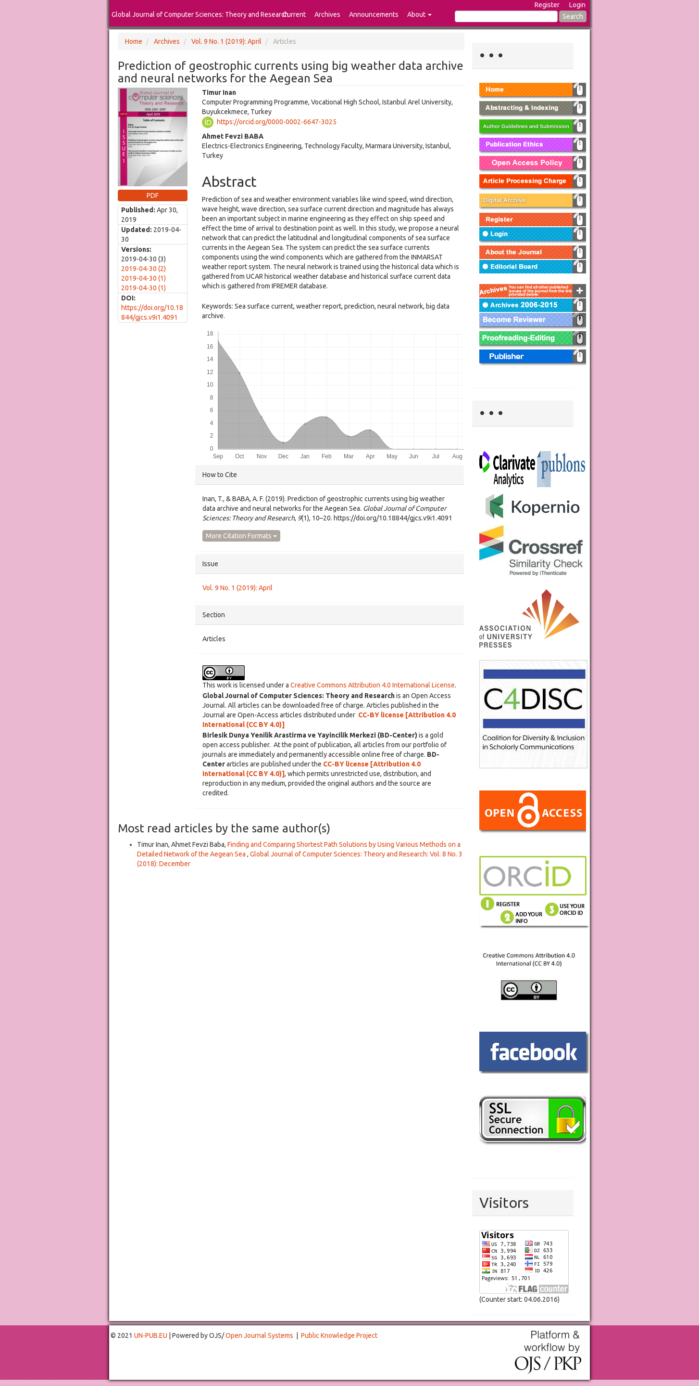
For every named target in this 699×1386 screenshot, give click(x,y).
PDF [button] (153, 195)
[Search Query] (506, 16)
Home (133, 41)
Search (572, 16)
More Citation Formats (241, 536)
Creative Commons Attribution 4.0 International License (372, 685)
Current (294, 14)
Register (547, 5)
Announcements (374, 14)
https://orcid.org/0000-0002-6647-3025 (277, 121)
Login (577, 5)
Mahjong (39, 1385)
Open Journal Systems (259, 1335)
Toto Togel (38, 1384)
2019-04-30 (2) (143, 268)
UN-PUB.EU (150, 1335)
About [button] (419, 14)
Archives (327, 14)
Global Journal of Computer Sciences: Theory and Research (200, 14)
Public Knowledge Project (339, 1335)
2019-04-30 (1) (143, 278)
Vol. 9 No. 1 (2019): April (226, 41)
